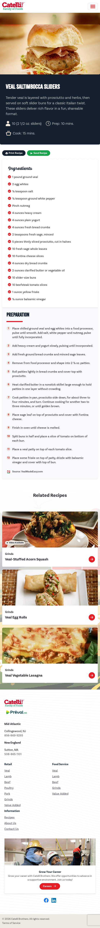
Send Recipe (38, 153)
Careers (47, 886)
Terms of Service (11, 923)
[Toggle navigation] (93, 6)
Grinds (8, 799)
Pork (7, 793)
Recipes (9, 817)
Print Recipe (13, 153)
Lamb (8, 776)
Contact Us (11, 829)
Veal (55, 770)
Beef (7, 782)
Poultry (8, 788)
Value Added (12, 805)
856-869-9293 (13, 735)
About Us (10, 823)
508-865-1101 (13, 754)
